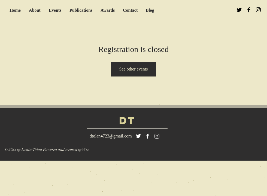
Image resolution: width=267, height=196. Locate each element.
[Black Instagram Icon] (258, 10)
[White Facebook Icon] (147, 136)
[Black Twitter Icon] (239, 10)
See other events (133, 69)
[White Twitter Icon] (138, 136)
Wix (85, 149)
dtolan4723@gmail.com (111, 136)
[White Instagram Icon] (157, 136)
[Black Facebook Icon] (248, 10)
